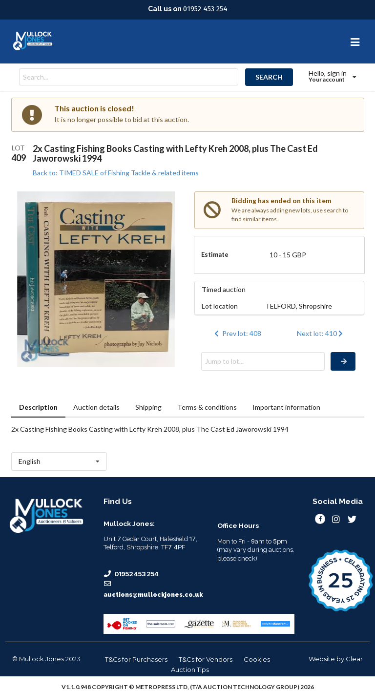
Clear (354, 659)
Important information (286, 407)
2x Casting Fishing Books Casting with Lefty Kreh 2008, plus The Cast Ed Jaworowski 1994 (175, 153)
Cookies (257, 659)
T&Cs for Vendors (205, 659)
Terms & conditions (207, 407)
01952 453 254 (205, 8)
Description (38, 407)
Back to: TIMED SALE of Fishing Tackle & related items (116, 172)
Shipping (148, 407)
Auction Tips (190, 669)
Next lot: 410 (321, 333)
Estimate (215, 254)
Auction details (96, 407)
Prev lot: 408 (236, 333)
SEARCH (269, 77)
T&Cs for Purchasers (136, 659)
